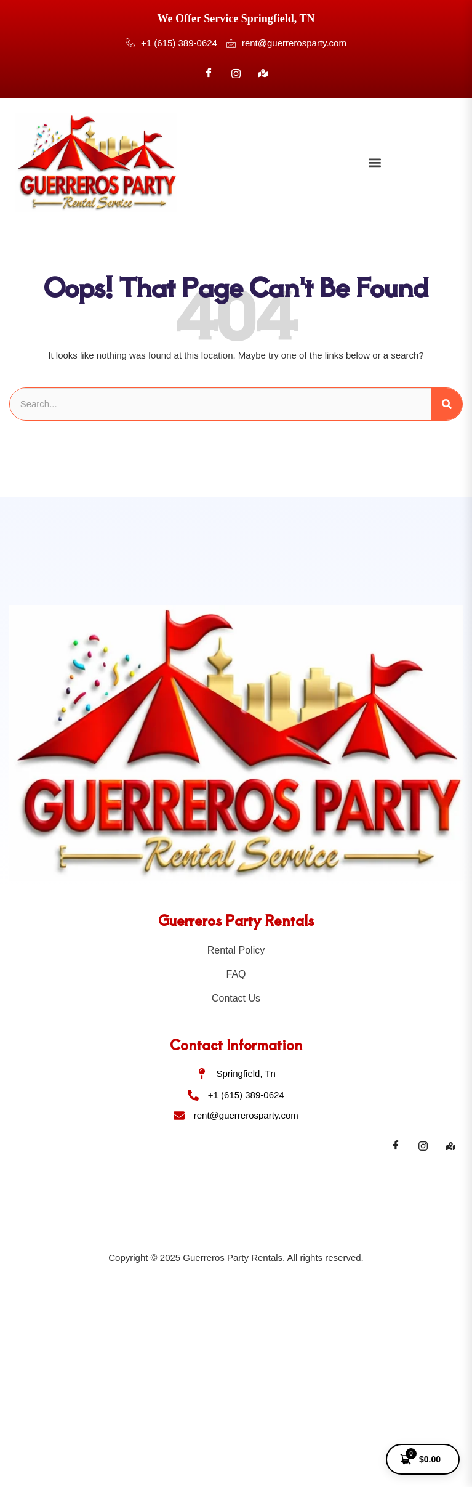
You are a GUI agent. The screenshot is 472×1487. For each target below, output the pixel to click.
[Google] (263, 73)
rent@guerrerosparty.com (286, 43)
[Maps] (450, 1146)
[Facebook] (208, 73)
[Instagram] (236, 73)
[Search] (446, 404)
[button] (374, 162)
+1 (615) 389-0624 (171, 43)
